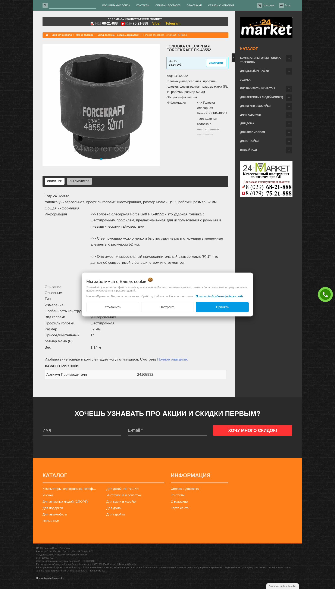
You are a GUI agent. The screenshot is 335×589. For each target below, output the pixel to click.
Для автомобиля (252, 132)
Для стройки (249, 141)
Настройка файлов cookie (50, 578)
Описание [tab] (54, 181)
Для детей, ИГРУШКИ (254, 70)
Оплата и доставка (185, 488)
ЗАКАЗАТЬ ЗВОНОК (326, 294)
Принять (222, 307)
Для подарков (250, 114)
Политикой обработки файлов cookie (220, 296)
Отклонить (112, 307)
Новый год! (248, 149)
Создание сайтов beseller (282, 586)
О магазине (179, 501)
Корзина (269, 5)
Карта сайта (180, 508)
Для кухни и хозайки (255, 106)
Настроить (167, 307)
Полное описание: (172, 359)
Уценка (245, 79)
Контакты (178, 495)
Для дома (247, 123)
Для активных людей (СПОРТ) (261, 97)
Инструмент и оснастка (257, 88)
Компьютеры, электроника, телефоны (260, 60)
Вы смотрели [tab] (79, 181)
